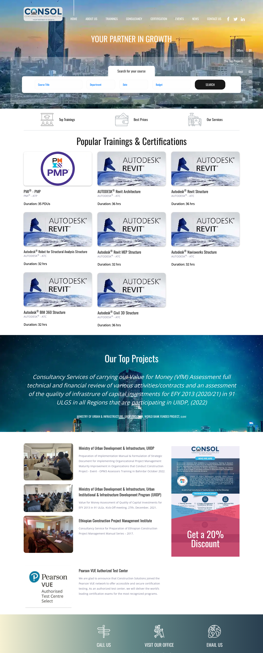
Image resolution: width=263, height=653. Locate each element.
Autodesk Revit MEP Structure (119, 252)
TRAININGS (112, 18)
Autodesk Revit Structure (189, 191)
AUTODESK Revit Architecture (119, 191)
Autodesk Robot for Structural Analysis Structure (55, 251)
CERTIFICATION (159, 18)
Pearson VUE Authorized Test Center (103, 570)
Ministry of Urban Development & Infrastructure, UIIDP (116, 448)
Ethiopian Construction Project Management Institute (115, 520)
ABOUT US (91, 18)
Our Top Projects (238, 61)
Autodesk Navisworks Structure (194, 252)
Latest (244, 71)
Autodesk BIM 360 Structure (44, 312)
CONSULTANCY (134, 18)
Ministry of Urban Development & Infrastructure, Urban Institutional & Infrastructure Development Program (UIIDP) (120, 491)
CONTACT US (214, 18)
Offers (244, 50)
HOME (73, 18)
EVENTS (179, 18)
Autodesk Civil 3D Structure (118, 313)
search (210, 84)
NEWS (195, 18)
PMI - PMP (32, 191)
